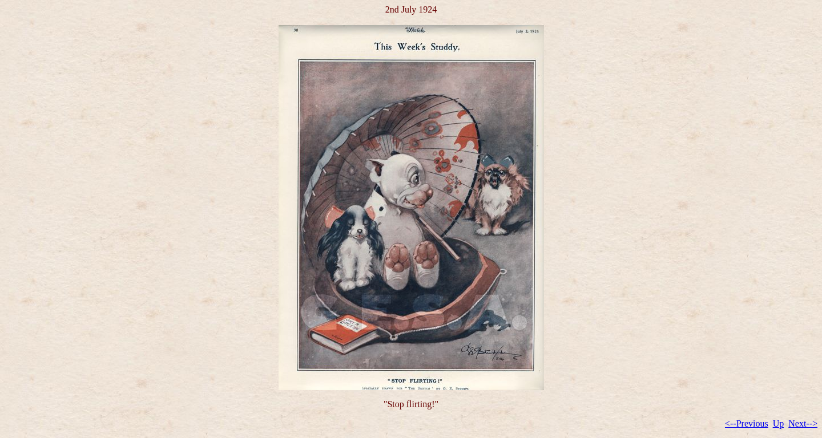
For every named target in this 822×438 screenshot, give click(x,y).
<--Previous (746, 423)
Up (778, 423)
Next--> (802, 423)
